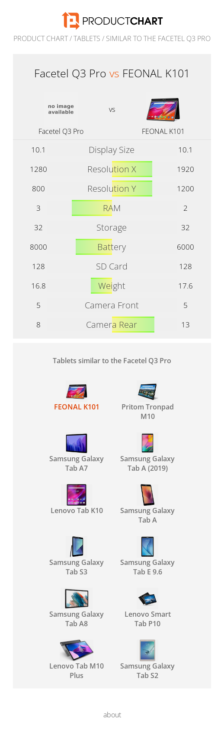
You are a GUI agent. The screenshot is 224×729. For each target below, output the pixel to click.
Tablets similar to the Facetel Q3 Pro (112, 360)
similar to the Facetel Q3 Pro (158, 38)
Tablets (87, 38)
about (112, 714)
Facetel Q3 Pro (60, 131)
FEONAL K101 (163, 131)
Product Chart (40, 38)
